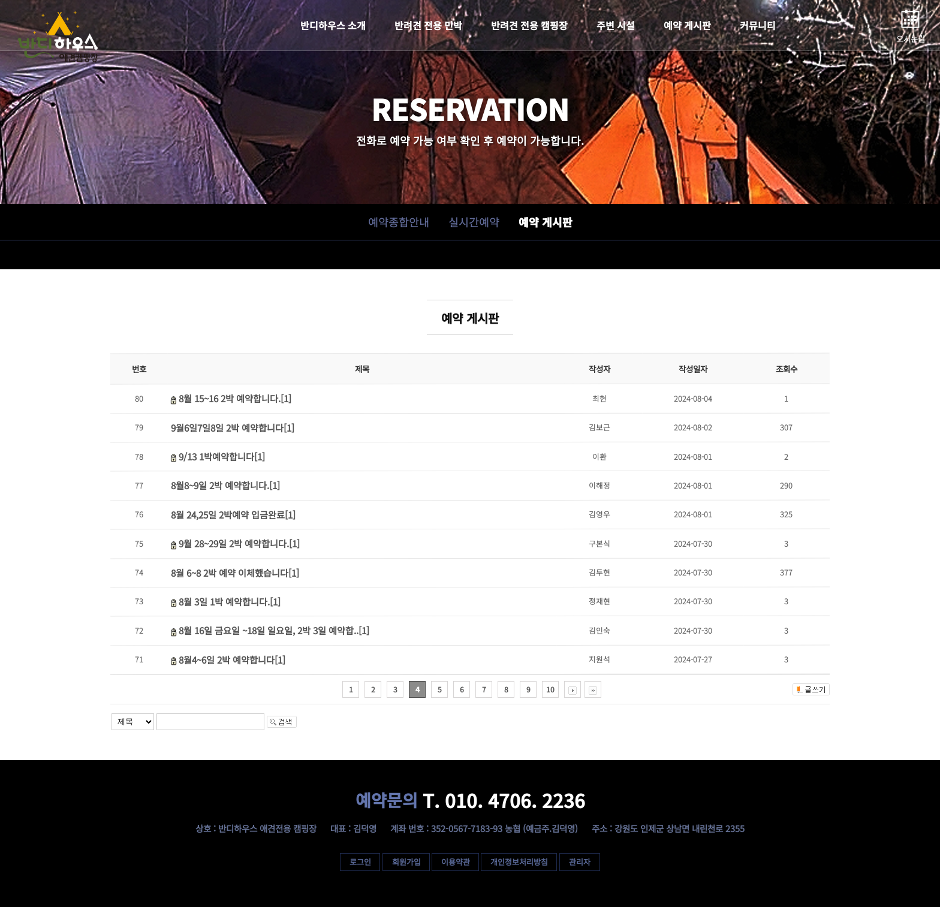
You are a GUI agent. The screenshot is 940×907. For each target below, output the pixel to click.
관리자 (580, 861)
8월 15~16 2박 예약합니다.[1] (235, 398)
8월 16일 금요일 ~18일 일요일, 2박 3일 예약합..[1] (274, 630)
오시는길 (910, 38)
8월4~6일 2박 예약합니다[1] (232, 659)
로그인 (359, 861)
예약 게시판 (687, 25)
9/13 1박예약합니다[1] (222, 456)
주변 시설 (615, 25)
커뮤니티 (758, 25)
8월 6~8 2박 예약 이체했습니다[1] (235, 572)
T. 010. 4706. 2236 (470, 800)
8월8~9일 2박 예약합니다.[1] (225, 485)
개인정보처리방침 (520, 861)
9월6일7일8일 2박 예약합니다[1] (232, 427)
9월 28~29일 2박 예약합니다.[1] (239, 543)
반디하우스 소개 (333, 25)
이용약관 (455, 861)
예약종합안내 (398, 222)
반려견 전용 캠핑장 (529, 25)
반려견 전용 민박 (428, 25)
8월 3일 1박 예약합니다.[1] (230, 601)
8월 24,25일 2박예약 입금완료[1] (233, 514)
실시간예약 (473, 222)
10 (550, 689)
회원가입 (405, 861)
